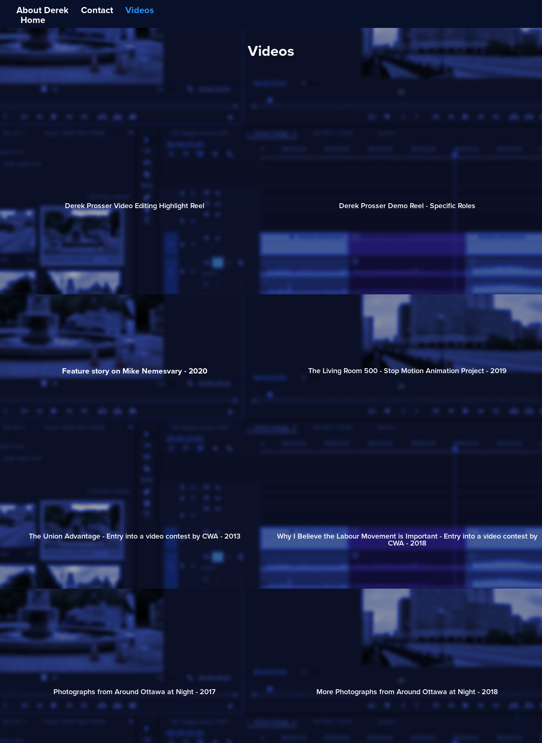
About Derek (42, 9)
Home (33, 19)
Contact (97, 9)
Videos (139, 9)
